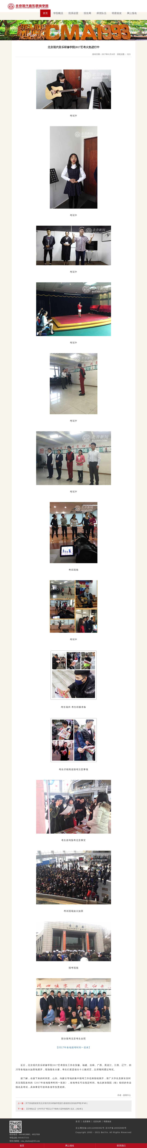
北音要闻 (86, 1121)
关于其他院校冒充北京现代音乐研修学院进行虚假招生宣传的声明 (53, 1103)
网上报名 (132, 13)
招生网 (87, 13)
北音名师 (97, 1121)
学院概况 (58, 13)
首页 (45, 13)
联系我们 (121, 1145)
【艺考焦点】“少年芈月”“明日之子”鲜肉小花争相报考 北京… (50, 1109)
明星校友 (117, 13)
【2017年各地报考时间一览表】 (73, 1047)
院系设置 (73, 13)
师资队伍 (101, 13)
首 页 (78, 1121)
